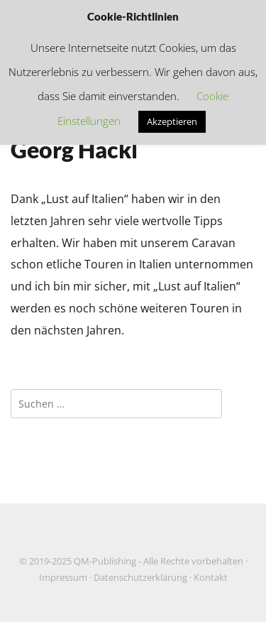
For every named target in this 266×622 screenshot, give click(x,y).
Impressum (63, 578)
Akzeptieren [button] (172, 121)
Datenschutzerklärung (140, 578)
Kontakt (211, 578)
